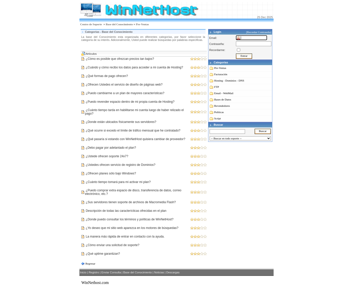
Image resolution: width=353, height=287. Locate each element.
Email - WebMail (223, 93)
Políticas (219, 112)
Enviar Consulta (111, 272)
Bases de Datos (222, 99)
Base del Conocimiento (119, 24)
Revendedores (222, 105)
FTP (216, 86)
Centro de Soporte (91, 24)
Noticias (159, 272)
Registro (94, 272)
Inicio (83, 272)
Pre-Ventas (142, 24)
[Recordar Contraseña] (259, 32)
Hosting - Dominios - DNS (229, 80)
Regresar (90, 263)
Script (217, 118)
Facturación (220, 74)
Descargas (173, 272)
